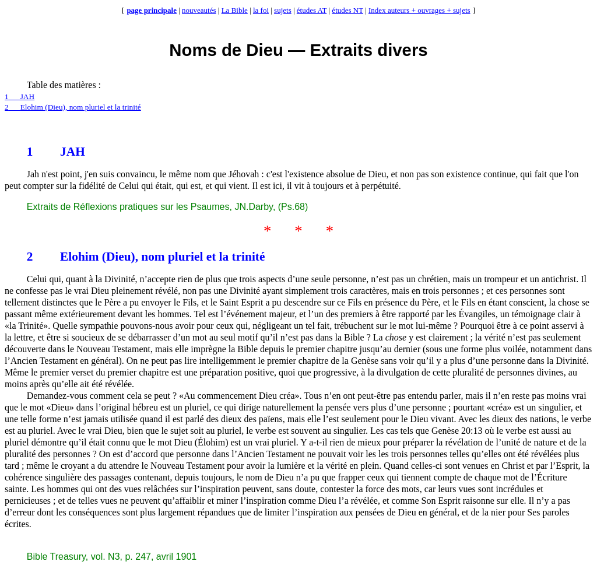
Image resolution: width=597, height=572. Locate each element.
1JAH (19, 96)
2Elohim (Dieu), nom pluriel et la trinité (73, 107)
